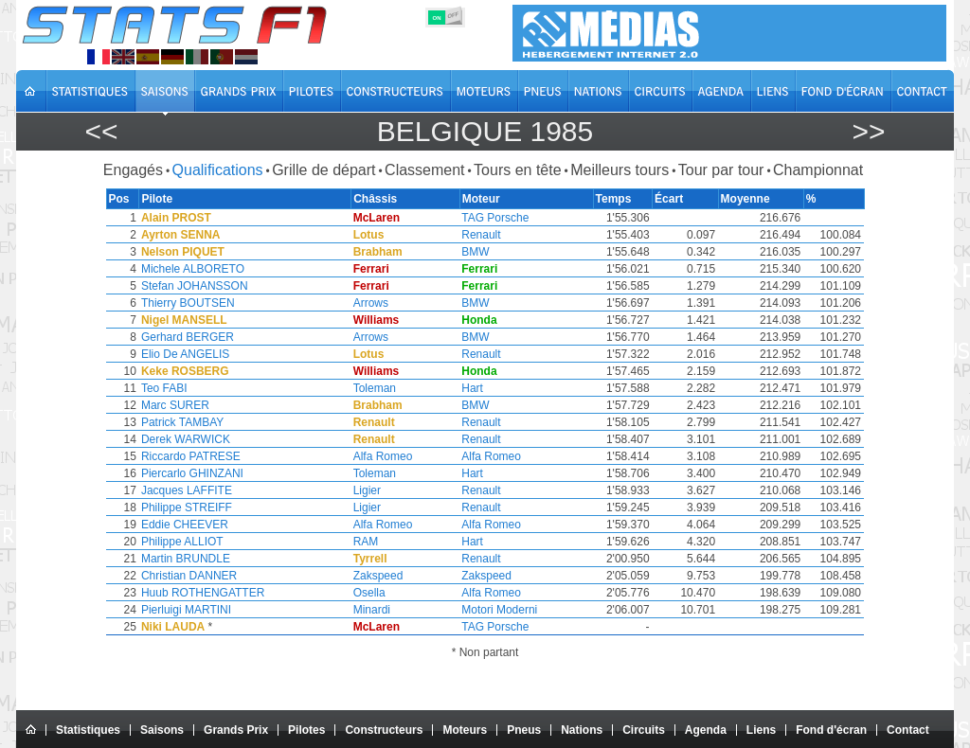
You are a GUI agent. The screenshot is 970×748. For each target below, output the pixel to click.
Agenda (706, 730)
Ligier (370, 490)
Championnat (818, 170)
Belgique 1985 (485, 131)
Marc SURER (174, 405)
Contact (908, 730)
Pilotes (306, 730)
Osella (372, 592)
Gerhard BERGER (186, 337)
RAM (369, 541)
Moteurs (464, 730)
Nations (581, 730)
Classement (424, 170)
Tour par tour (721, 170)
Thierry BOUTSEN (187, 303)
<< (100, 131)
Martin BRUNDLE (184, 558)
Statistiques (88, 730)
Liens (761, 730)
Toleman (377, 388)
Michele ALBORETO (191, 269)
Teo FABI (163, 388)
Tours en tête (518, 170)
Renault (484, 234)
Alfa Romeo (386, 456)
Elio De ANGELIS (184, 354)
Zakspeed (381, 575)
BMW (479, 251)
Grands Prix (236, 730)
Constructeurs (383, 730)
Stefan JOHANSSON (193, 286)
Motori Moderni (503, 609)
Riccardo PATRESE (190, 456)
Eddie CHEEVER (183, 524)
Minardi (374, 609)
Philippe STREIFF (185, 507)
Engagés (133, 170)
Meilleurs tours (619, 170)
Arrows (373, 303)
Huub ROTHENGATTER (201, 592)
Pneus (524, 730)
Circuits (643, 730)
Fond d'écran (831, 730)
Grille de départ (323, 170)
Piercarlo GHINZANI (191, 473)
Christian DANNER (188, 575)
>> (868, 131)
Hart (476, 388)
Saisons (162, 730)
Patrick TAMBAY (181, 422)
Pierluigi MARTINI (185, 609)
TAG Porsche (498, 217)
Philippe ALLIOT (181, 541)
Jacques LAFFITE (185, 490)
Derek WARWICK (184, 439)
